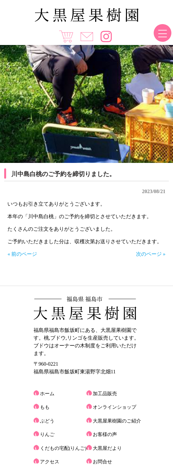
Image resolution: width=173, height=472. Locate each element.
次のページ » (151, 254)
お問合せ (102, 461)
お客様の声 (105, 434)
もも (45, 407)
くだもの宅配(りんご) (63, 448)
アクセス (49, 461)
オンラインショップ (114, 407)
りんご (47, 434)
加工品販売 (105, 393)
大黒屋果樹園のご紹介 (117, 420)
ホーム (47, 393)
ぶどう (47, 420)
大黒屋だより (107, 448)
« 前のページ (22, 254)
